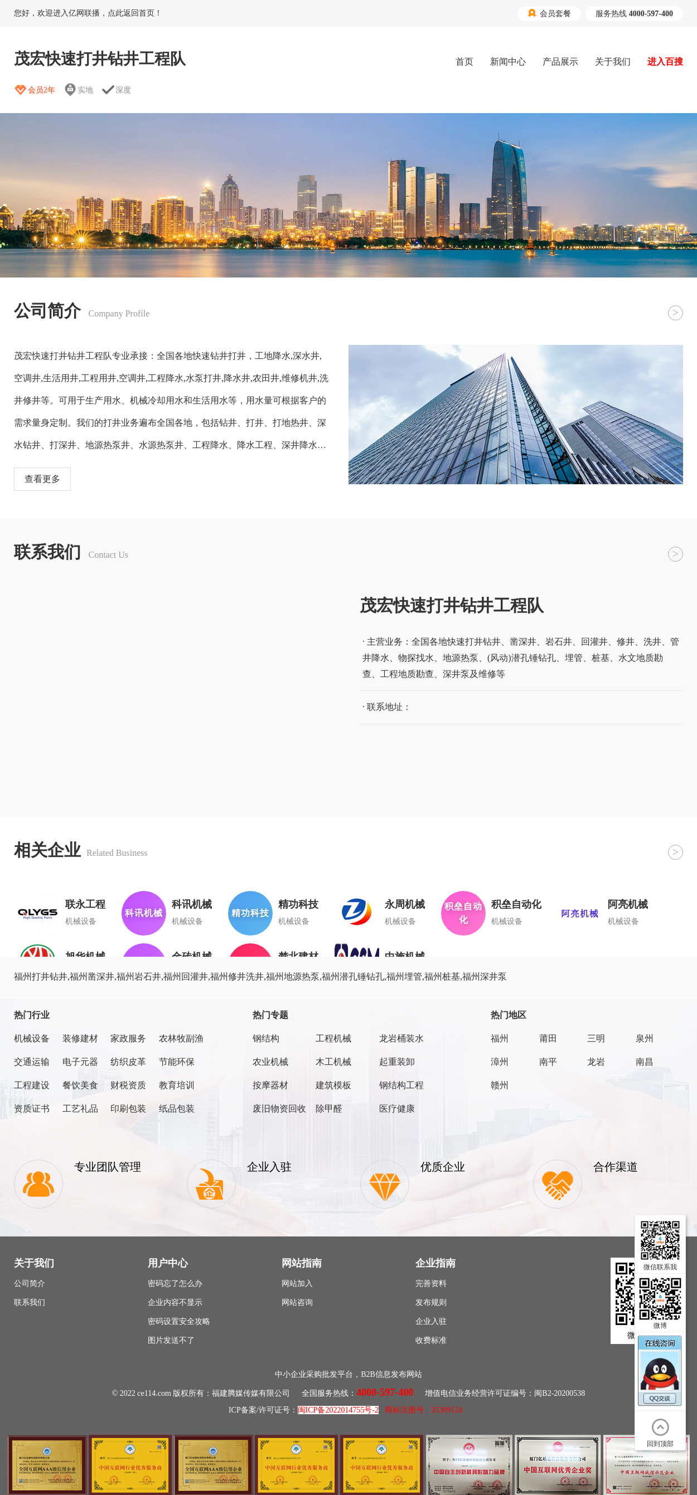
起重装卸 (397, 1062)
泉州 (645, 1038)
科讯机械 (192, 904)
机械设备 (32, 1038)
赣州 (500, 1085)
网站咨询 (297, 1302)
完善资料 (431, 1283)
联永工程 (85, 904)
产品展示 (560, 61)
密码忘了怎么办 (175, 1283)
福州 (500, 1038)
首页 (464, 61)
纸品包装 (177, 1108)
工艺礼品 (80, 1108)
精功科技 (298, 904)
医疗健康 (397, 1108)
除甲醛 (329, 1108)
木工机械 (333, 1062)
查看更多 (42, 479)
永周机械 (405, 904)
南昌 (645, 1062)
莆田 (548, 1038)
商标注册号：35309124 (424, 1410)
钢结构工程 (401, 1085)
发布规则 (431, 1302)
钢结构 (266, 1038)
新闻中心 (508, 61)
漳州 (500, 1062)
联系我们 (29, 1302)
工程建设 (32, 1085)
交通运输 (32, 1062)
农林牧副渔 (181, 1038)
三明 (596, 1038)
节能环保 (177, 1062)
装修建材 (80, 1038)
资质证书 (32, 1108)
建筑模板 (333, 1085)
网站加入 (297, 1283)
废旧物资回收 (279, 1108)
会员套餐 (549, 13)
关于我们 (613, 61)
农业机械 (270, 1062)
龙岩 (596, 1062)
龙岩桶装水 (401, 1038)
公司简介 (29, 1283)
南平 (548, 1062)
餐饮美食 (80, 1085)
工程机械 (333, 1038)
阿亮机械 (628, 904)
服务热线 (634, 13)
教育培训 (177, 1085)
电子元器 (80, 1062)
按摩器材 (270, 1085)
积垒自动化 (516, 904)
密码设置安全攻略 (179, 1321)
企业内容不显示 (175, 1302)
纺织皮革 (128, 1062)
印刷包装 (128, 1108)
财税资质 (128, 1085)
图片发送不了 (171, 1340)
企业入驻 (431, 1321)
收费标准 (431, 1340)
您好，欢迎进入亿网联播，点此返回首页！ (88, 13)
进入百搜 (665, 61)
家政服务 (128, 1038)
